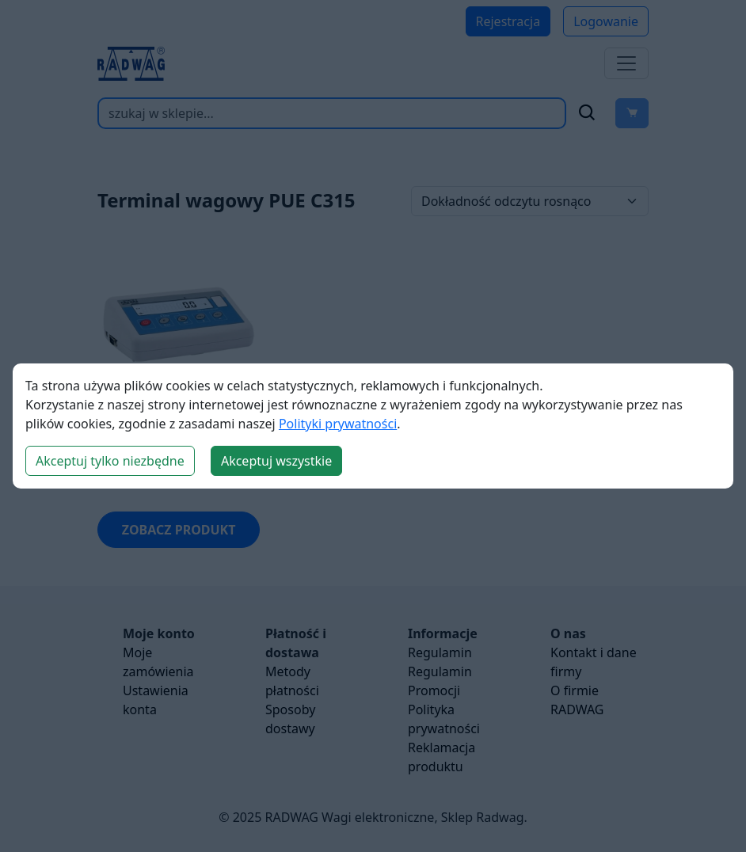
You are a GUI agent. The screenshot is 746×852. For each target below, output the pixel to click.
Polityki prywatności (338, 423)
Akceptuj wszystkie (276, 461)
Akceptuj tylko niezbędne (110, 461)
